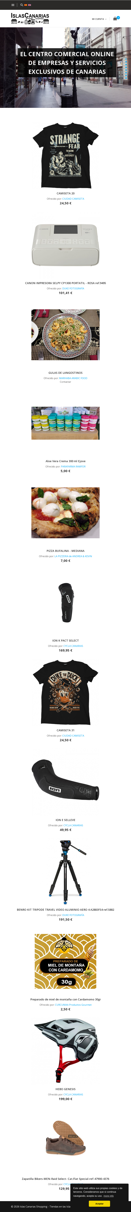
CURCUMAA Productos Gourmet (73, 1004)
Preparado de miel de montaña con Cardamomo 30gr (65, 999)
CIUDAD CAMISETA (73, 198)
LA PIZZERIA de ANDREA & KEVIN (73, 556)
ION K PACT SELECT (65, 640)
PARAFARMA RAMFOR (73, 466)
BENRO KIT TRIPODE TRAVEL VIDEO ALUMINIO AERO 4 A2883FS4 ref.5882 (65, 909)
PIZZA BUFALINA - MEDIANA (65, 551)
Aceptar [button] (99, 1203)
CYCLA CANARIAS (73, 646)
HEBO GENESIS (65, 1089)
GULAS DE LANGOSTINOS (65, 373)
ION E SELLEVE (65, 820)
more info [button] (109, 1196)
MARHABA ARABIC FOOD (73, 378)
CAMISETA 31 (65, 730)
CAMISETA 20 (65, 193)
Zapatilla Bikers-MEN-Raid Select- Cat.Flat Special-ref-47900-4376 (65, 1179)
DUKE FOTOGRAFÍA (73, 288)
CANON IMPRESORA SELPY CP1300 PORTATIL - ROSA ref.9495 (65, 283)
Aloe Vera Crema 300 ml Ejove (66, 461)
